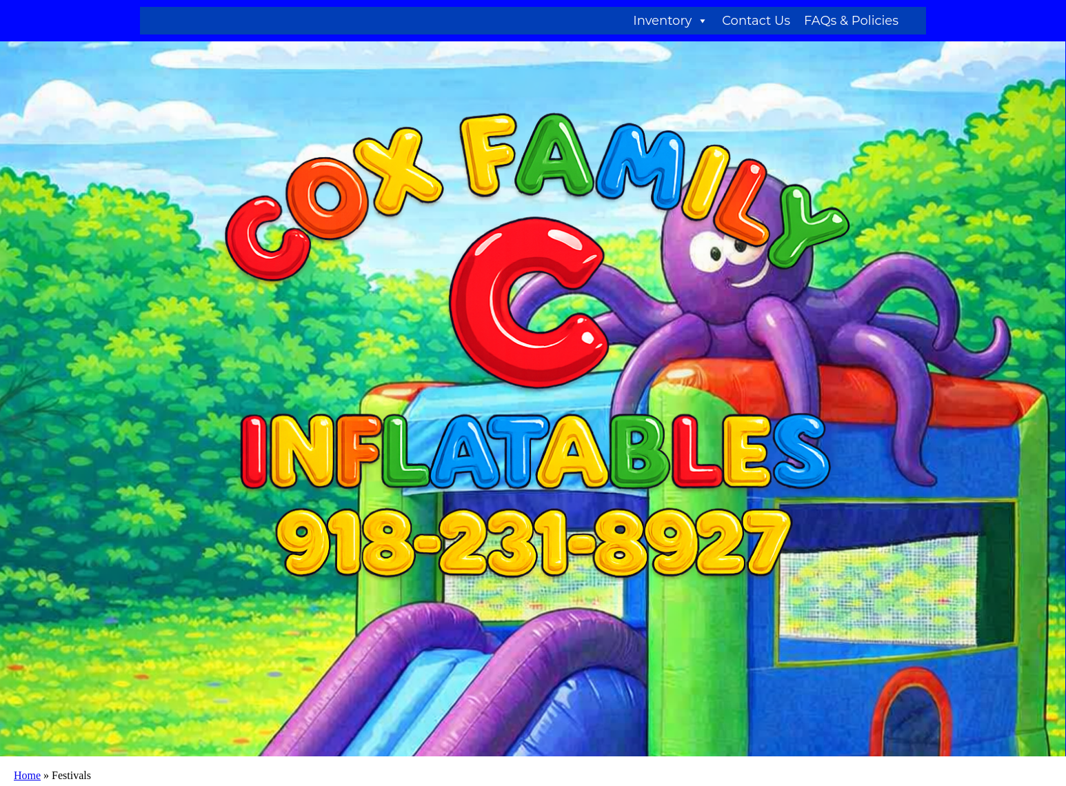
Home (27, 775)
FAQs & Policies (851, 20)
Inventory (670, 20)
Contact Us (756, 20)
